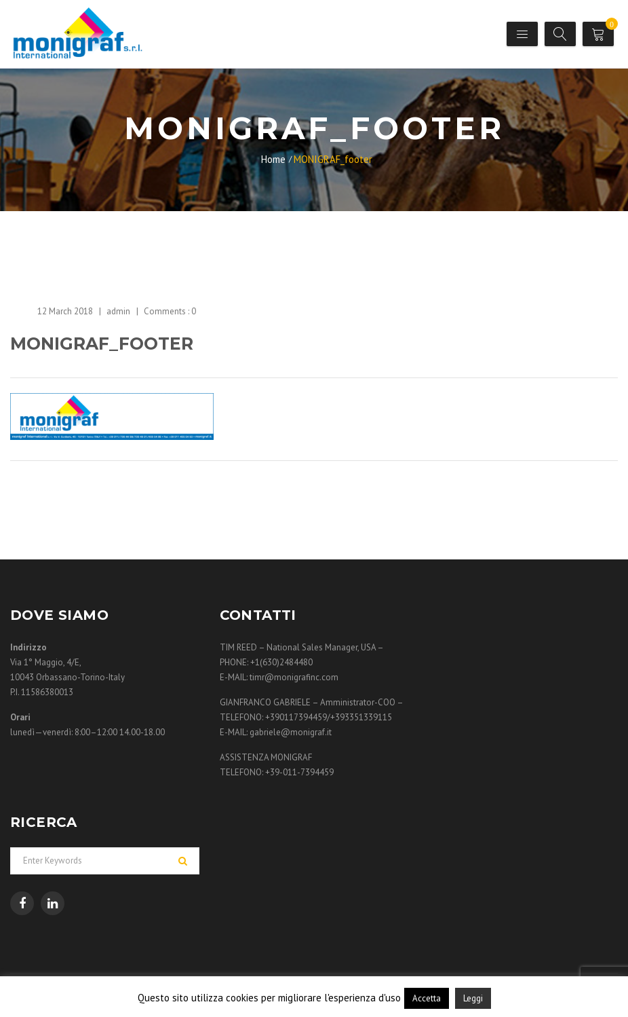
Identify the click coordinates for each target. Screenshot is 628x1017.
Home (273, 159)
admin (118, 311)
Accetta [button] (426, 998)
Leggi (473, 998)
